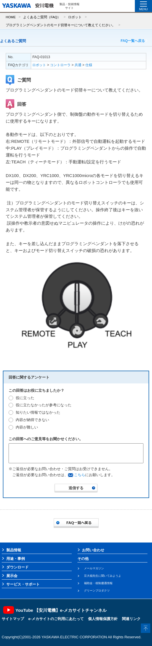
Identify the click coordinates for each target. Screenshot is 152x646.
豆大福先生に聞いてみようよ (102, 575)
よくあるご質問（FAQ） (42, 17)
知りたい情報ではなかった (38, 412)
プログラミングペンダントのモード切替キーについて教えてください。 (60, 25)
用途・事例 (15, 558)
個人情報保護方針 (103, 619)
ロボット (75, 17)
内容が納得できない (32, 420)
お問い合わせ (93, 550)
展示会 (11, 576)
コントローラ (60, 65)
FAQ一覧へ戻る (133, 41)
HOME (11, 17)
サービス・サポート (23, 584)
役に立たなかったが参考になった (43, 405)
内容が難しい (27, 427)
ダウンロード (17, 567)
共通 (78, 65)
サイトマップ (13, 619)
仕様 (88, 65)
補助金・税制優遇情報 (98, 583)
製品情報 (13, 550)
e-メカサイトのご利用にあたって (56, 619)
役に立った (25, 398)
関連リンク (131, 619)
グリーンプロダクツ (97, 590)
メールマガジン (94, 568)
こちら (79, 475)
